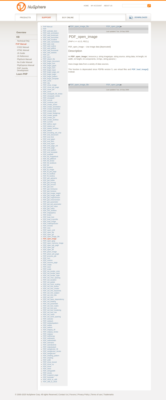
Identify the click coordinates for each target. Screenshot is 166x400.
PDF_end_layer (49, 144)
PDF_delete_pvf (49, 126)
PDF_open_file (48, 232)
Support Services (46, 17)
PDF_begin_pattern (50, 76)
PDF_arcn (47, 57)
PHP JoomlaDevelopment (22, 69)
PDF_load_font (48, 217)
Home (86, 6)
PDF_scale (47, 269)
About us (108, 6)
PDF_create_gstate (50, 115)
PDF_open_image (49, 239)
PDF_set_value (48, 314)
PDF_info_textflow (50, 211)
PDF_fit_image (48, 170)
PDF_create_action (50, 105)
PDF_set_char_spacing (51, 278)
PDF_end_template (50, 152)
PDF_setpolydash (49, 347)
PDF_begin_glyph (49, 66)
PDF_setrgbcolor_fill (50, 349)
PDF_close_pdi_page (51, 87)
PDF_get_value (49, 209)
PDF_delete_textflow (50, 128)
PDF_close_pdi (48, 89)
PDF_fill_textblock (49, 163)
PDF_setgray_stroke (50, 332)
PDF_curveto (48, 122)
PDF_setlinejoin (49, 338)
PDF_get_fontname (50, 189)
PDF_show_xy (48, 364)
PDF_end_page (49, 148)
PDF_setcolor (48, 319)
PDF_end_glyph (49, 139)
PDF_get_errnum (49, 185)
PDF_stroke (47, 373)
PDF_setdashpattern (50, 323)
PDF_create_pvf (49, 118)
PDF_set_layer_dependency (53, 299)
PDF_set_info (48, 297)
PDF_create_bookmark (51, 109)
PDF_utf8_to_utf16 (50, 382)
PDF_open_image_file (51, 237)
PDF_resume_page (50, 263)
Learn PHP (21, 74)
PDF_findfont (48, 167)
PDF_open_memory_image (53, 243)
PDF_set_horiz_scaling (51, 284)
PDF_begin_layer (49, 70)
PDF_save (47, 267)
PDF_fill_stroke (48, 161)
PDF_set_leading (49, 301)
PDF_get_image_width (51, 196)
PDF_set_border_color (51, 271)
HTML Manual (23, 50)
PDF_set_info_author (51, 286)
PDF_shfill (47, 360)
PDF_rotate (47, 265)
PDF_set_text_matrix (51, 306)
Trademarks (108, 394)
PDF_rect (46, 258)
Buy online (68, 17)
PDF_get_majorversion (51, 198)
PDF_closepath (48, 98)
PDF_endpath (48, 154)
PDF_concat (47, 100)
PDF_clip (46, 83)
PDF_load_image (49, 221)
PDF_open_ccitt (49, 230)
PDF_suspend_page (50, 375)
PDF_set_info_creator (51, 289)
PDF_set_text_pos (50, 308)
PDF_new (46, 228)
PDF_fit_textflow (49, 174)
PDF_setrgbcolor (49, 353)
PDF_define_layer (49, 124)
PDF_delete (47, 131)
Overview (21, 32)
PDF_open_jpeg (49, 241)
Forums (73, 394)
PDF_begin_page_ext (51, 72)
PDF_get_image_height (52, 193)
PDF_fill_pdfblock (49, 159)
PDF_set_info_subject (51, 293)
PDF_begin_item (49, 68)
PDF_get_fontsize (49, 191)
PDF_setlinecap (49, 336)
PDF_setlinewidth (49, 340)
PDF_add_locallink (50, 40)
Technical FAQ (23, 41)
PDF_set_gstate (49, 282)
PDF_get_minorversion (51, 200)
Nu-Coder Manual (24, 62)
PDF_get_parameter (50, 202)
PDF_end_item (48, 141)
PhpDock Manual (24, 59)
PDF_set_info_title (50, 295)
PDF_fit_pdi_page (49, 172)
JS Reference (23, 56)
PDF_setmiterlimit (49, 345)
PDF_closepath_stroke (51, 96)
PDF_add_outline (49, 46)
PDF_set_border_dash (51, 273)
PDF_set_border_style (51, 276)
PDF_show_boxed (50, 362)
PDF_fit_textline (49, 176)
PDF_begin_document (51, 61)
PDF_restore (47, 260)
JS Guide (21, 53)
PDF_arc (46, 55)
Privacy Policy (83, 394)
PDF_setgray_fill (49, 330)
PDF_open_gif (48, 234)
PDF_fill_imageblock (50, 157)
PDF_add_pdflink (49, 48)
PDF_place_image (50, 252)
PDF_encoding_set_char (52, 133)
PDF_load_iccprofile (50, 219)
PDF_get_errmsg (49, 183)
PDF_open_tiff (48, 250)
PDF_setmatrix (48, 343)
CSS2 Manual (23, 47)
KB (18, 37)
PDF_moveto (48, 226)
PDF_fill (46, 165)
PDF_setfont (47, 327)
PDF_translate (48, 377)
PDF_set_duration (49, 280)
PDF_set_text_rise (50, 312)
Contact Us (63, 394)
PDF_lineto (47, 215)
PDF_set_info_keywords (52, 291)
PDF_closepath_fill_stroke (52, 94)
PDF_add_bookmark (50, 35)
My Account (96, 6)
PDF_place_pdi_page (51, 254)
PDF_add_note (48, 44)
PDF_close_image (50, 85)
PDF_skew (47, 369)
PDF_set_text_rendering (52, 310)
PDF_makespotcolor (50, 224)
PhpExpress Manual (25, 65)
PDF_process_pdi (49, 256)
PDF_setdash (48, 321)
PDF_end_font (48, 137)
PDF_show (47, 366)
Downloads (137, 17)
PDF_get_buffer (49, 180)
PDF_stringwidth (49, 371)
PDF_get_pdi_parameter (52, 204)
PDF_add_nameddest (51, 42)
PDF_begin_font (49, 63)
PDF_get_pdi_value (50, 206)
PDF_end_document (50, 135)
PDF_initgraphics (49, 213)
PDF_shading (48, 358)
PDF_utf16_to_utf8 (50, 379)
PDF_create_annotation (52, 107)
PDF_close (47, 92)
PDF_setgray (48, 334)
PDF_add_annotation (51, 33)
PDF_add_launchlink (50, 37)
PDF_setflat (47, 325)
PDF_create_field (49, 111)
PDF (44, 29)
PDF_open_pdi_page (51, 245)
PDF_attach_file (49, 59)
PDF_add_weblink (50, 53)
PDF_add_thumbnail (50, 50)
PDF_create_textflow (50, 120)
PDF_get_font (48, 187)
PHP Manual (21, 44)
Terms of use (96, 394)
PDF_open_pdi (48, 247)
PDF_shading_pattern (51, 356)
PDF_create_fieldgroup (51, 113)
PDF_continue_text (50, 102)
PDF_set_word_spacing (52, 317)
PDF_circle (47, 81)
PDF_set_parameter (50, 304)
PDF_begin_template (51, 79)
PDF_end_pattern (49, 150)
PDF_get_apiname (50, 178)
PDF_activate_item (50, 31)
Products (25, 17)
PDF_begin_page (49, 74)
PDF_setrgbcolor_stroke (52, 351)
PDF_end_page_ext (50, 146)
